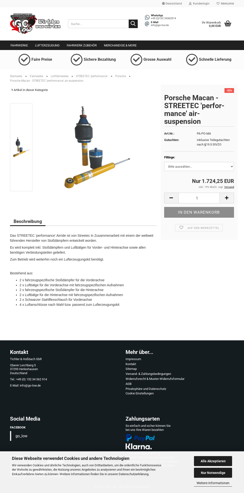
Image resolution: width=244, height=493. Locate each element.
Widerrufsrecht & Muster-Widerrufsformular (155, 379)
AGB (129, 384)
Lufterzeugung (47, 45)
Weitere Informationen (213, 483)
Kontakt (131, 364)
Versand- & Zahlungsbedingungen (148, 374)
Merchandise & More (120, 45)
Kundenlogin (199, 3)
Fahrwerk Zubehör (82, 45)
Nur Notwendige (213, 473)
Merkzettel (225, 3)
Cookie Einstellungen (140, 393)
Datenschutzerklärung (133, 474)
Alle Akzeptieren (213, 461)
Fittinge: (169, 157)
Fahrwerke (19, 45)
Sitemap (131, 369)
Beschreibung (28, 221)
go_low (21, 436)
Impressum (133, 359)
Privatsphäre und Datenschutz (146, 389)
